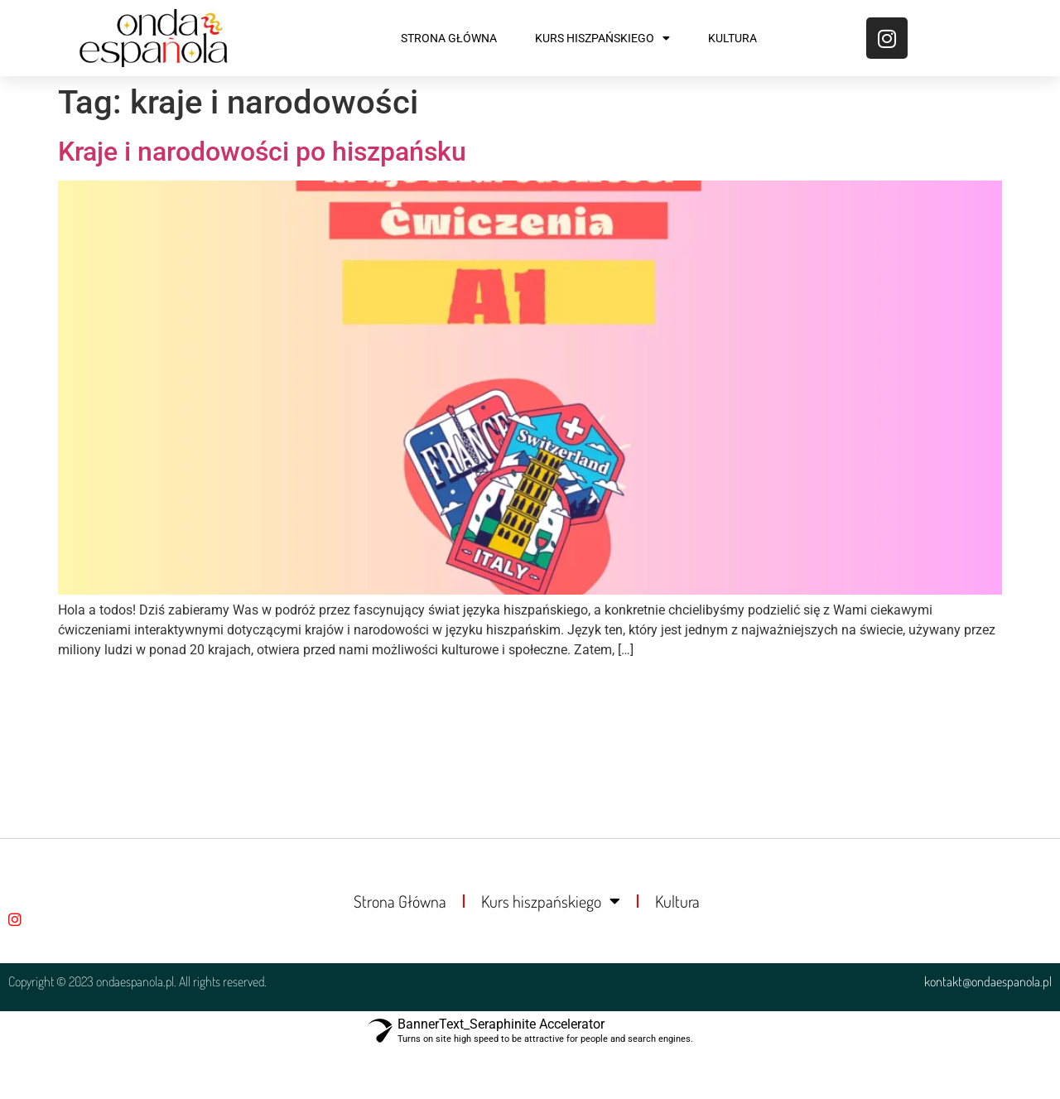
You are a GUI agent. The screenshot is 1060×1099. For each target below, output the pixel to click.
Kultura (732, 38)
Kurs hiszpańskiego (602, 38)
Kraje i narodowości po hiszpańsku (262, 151)
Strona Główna (449, 38)
